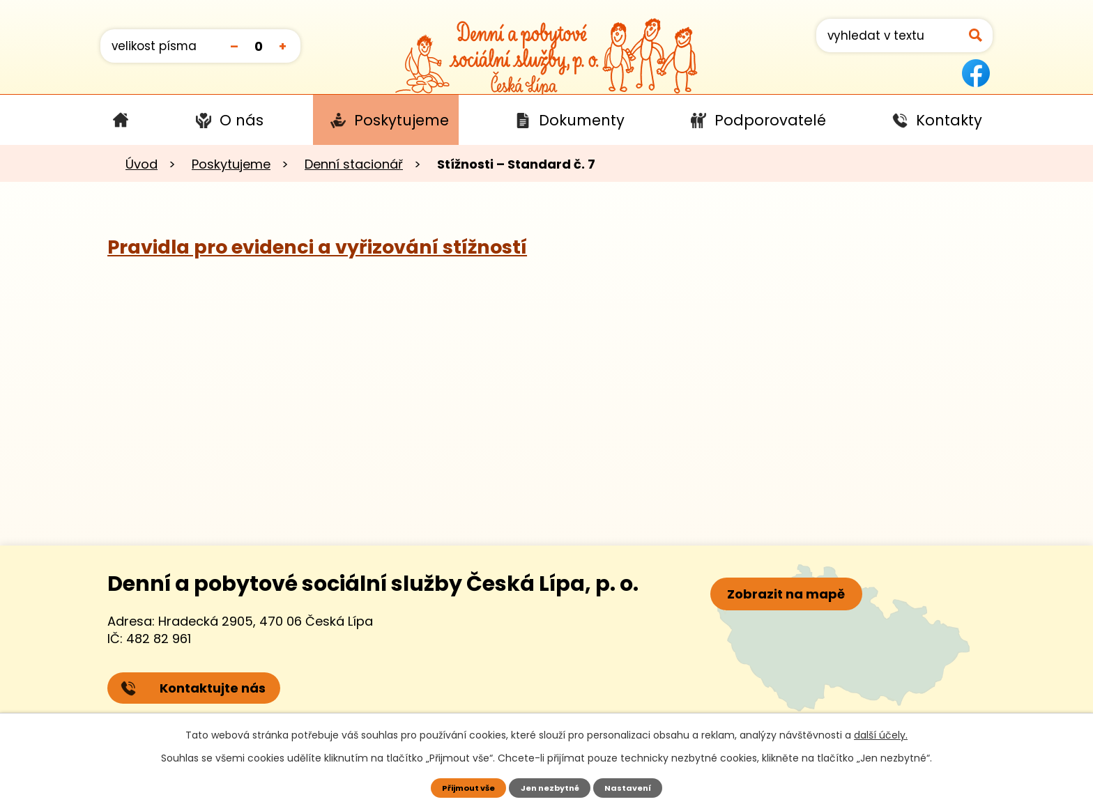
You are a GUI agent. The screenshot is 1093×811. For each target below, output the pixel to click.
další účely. (881, 734)
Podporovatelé (770, 120)
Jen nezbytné (552, 787)
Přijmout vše (462, 787)
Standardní (258, 45)
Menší (234, 45)
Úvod (120, 120)
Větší (282, 45)
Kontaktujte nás (195, 691)
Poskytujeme (401, 120)
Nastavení (635, 787)
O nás (241, 120)
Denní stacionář (354, 164)
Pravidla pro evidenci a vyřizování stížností (317, 247)
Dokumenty (582, 120)
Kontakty (949, 120)
